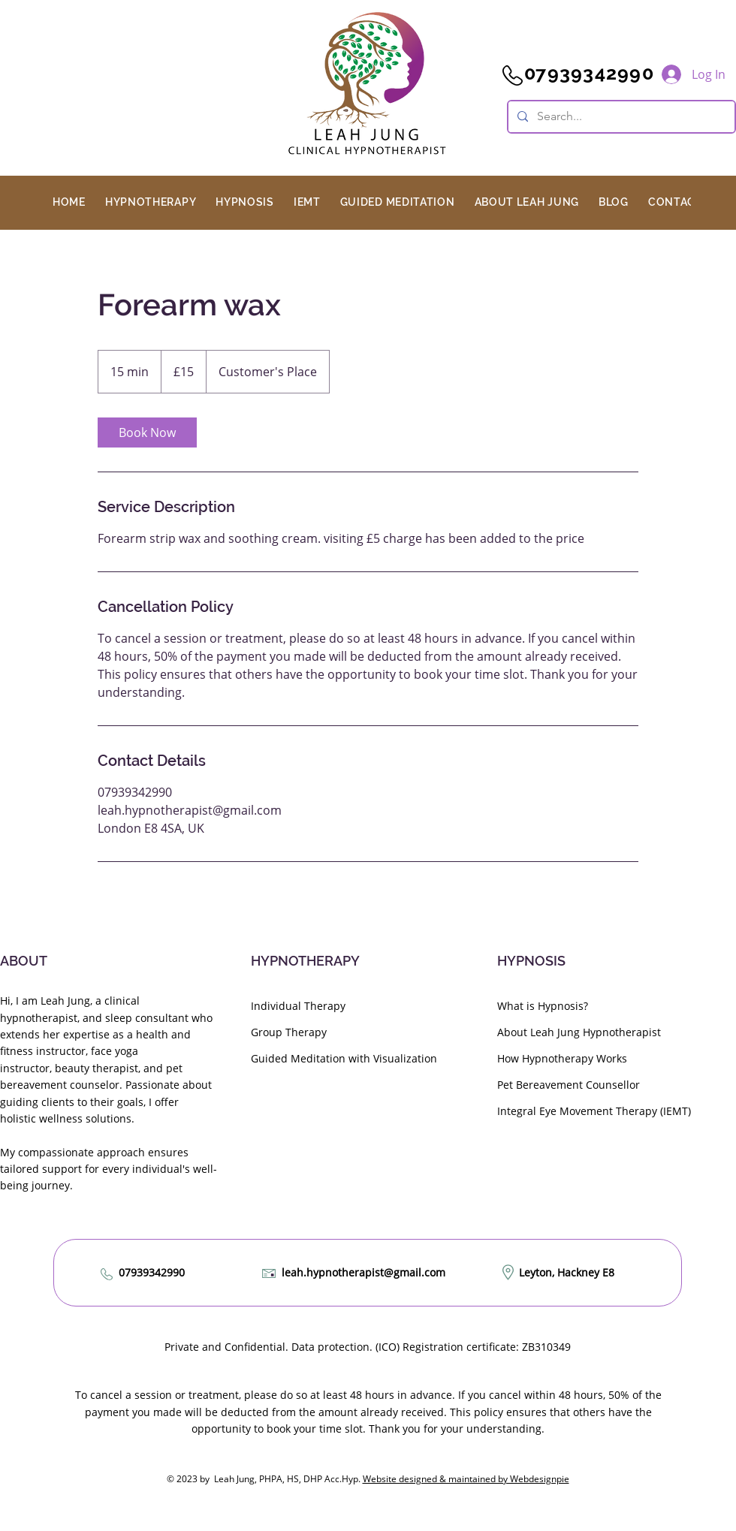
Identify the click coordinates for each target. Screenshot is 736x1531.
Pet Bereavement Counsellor (568, 1084)
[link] (147, 432)
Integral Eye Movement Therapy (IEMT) (594, 1111)
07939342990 (152, 1272)
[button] (151, 201)
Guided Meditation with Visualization (344, 1058)
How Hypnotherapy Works (562, 1058)
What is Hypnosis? (542, 1006)
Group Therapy (289, 1032)
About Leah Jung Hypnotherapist (579, 1032)
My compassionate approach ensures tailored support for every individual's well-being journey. (108, 1169)
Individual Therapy (298, 1006)
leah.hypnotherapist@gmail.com (363, 1272)
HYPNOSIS (531, 961)
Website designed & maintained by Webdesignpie (466, 1478)
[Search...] (620, 116)
